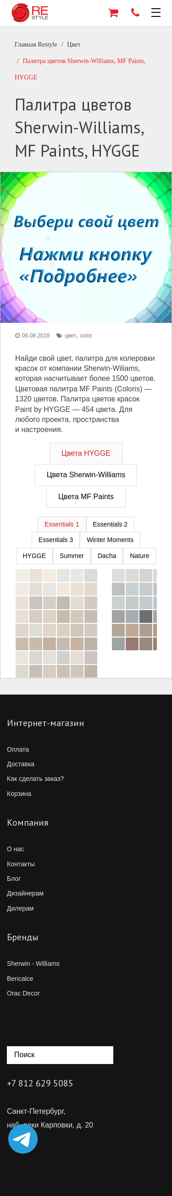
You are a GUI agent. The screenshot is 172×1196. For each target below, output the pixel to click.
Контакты (20, 864)
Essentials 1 (61, 524)
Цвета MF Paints (86, 497)
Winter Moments (110, 539)
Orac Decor (23, 993)
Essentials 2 (110, 524)
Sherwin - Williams (33, 963)
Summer (72, 555)
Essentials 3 (56, 539)
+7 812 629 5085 (40, 1083)
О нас (15, 849)
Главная (36, 44)
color (86, 335)
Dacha (107, 555)
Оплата (18, 749)
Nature (139, 555)
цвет (70, 335)
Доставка (20, 764)
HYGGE (34, 555)
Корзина (19, 793)
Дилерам (20, 908)
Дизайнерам (25, 893)
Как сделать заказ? (35, 778)
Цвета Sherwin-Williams (86, 475)
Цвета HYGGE (86, 453)
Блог (14, 878)
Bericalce (20, 978)
